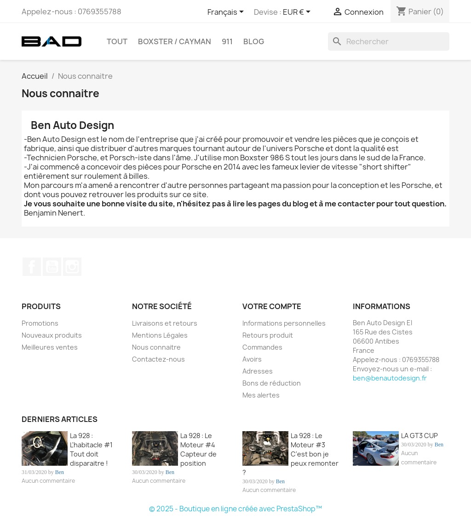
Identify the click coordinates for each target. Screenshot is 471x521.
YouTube (52, 267)
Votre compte (271, 306)
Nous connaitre (156, 347)
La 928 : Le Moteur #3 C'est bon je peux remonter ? (290, 454)
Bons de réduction (271, 383)
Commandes (262, 347)
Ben (59, 472)
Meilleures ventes (50, 347)
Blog (253, 41)
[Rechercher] (388, 41)
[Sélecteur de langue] (227, 12)
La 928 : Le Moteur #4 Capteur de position (198, 449)
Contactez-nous (158, 359)
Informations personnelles (284, 323)
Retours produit (267, 335)
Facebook (32, 267)
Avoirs (252, 359)
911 (227, 41)
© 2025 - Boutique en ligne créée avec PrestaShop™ (235, 509)
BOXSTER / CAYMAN (174, 41)
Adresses (257, 371)
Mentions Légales (160, 335)
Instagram (72, 267)
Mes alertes (261, 395)
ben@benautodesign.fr (390, 378)
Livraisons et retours (164, 323)
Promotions (40, 323)
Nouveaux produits (52, 335)
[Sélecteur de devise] (298, 12)
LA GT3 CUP (419, 435)
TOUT (117, 41)
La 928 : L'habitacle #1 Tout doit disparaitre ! (91, 449)
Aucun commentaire (48, 481)
